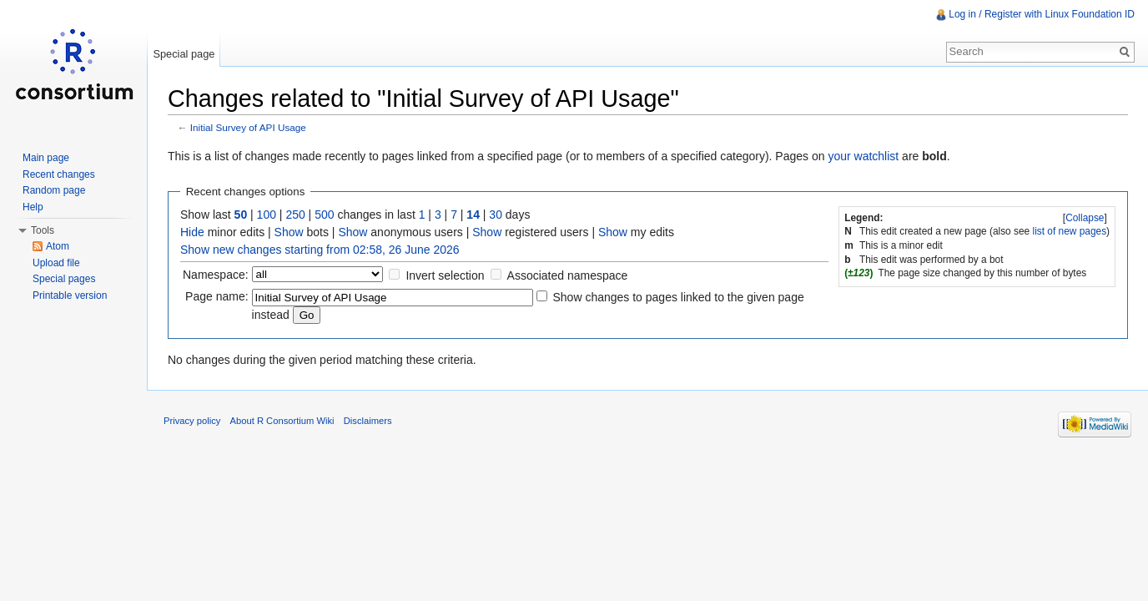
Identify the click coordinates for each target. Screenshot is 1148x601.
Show (289, 232)
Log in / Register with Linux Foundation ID (1042, 14)
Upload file (56, 263)
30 (495, 214)
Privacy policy (192, 421)
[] (1085, 218)
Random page (54, 190)
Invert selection (444, 275)
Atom (57, 246)
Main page (46, 158)
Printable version (70, 295)
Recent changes (59, 174)
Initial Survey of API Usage (248, 127)
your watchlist (863, 156)
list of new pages (1070, 231)
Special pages (64, 279)
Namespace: (216, 274)
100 (266, 214)
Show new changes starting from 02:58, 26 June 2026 (320, 249)
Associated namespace (567, 275)
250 (295, 214)
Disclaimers (368, 421)
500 (324, 214)
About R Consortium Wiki (282, 421)
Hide (192, 232)
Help (33, 207)
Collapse (1084, 218)
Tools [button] (42, 230)
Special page (183, 54)
